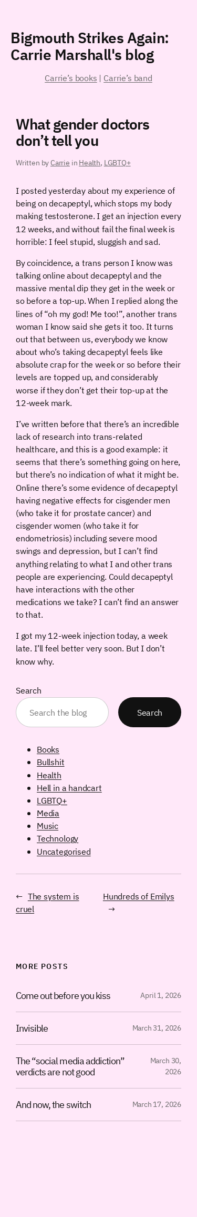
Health (89, 162)
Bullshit (51, 761)
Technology (57, 838)
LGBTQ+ (117, 162)
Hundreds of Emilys (138, 896)
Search (29, 690)
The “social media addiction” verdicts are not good (70, 1066)
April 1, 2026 (160, 995)
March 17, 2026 (156, 1104)
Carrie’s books (71, 77)
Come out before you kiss (63, 995)
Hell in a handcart (69, 787)
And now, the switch (53, 1104)
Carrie (60, 162)
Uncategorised (64, 851)
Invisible (32, 1028)
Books (48, 749)
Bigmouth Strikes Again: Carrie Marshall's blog (90, 46)
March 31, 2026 (156, 1028)
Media (48, 812)
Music (47, 825)
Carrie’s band (127, 77)
